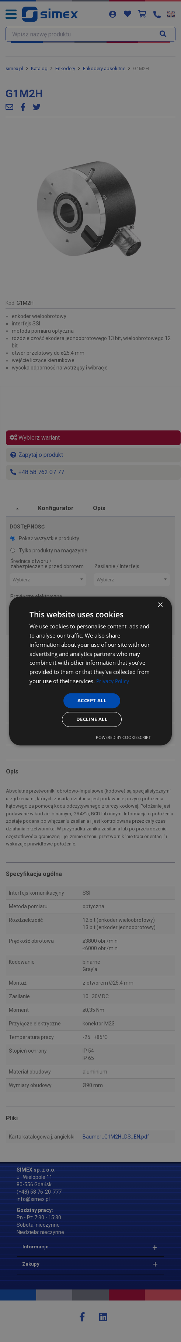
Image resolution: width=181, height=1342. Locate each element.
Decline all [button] (91, 720)
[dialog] (90, 670)
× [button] (160, 604)
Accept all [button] (92, 699)
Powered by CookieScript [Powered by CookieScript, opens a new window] (123, 739)
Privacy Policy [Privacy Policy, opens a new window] (113, 679)
